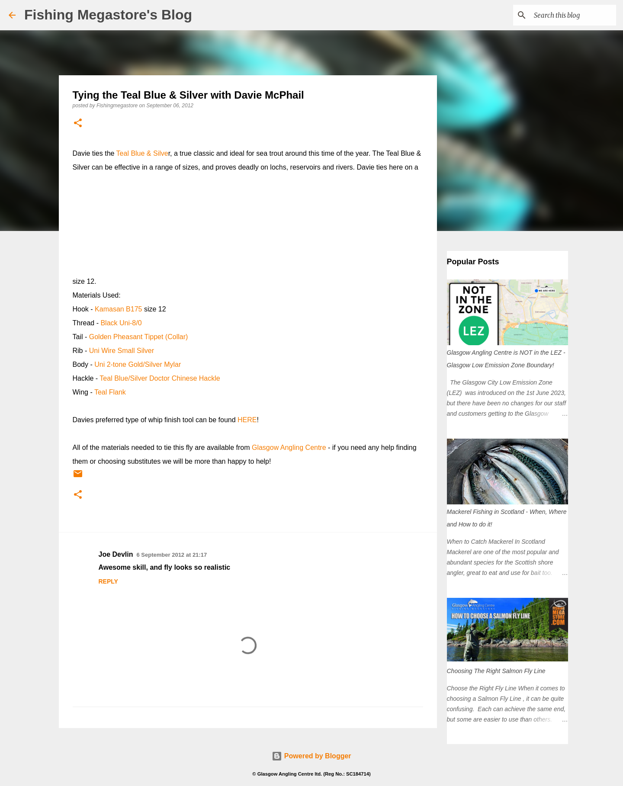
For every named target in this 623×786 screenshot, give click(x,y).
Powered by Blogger (311, 756)
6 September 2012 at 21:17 (172, 555)
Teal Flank (110, 392)
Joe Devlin (116, 554)
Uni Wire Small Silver (121, 350)
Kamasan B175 (118, 309)
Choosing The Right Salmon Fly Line (496, 670)
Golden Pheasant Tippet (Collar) (138, 336)
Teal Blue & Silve (142, 153)
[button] (78, 123)
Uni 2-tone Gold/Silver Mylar (137, 364)
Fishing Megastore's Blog (108, 14)
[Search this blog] (570, 15)
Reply (108, 581)
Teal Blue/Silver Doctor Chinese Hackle (160, 378)
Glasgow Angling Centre (289, 447)
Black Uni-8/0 (120, 323)
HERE (247, 419)
